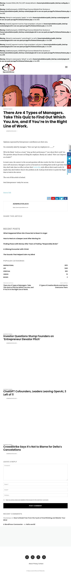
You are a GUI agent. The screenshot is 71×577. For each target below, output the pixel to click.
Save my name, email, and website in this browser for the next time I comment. (27, 500)
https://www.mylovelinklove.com (20, 207)
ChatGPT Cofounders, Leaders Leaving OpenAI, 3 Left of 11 (34, 393)
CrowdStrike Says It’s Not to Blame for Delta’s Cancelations (32, 448)
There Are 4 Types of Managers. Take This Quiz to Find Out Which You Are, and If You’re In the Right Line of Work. (18, 287)
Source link (7, 193)
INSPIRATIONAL (7, 109)
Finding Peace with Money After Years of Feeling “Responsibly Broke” (30, 244)
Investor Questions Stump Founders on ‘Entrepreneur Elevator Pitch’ (28, 337)
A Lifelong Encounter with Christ (16, 249)
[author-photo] (4, 343)
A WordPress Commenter (13, 524)
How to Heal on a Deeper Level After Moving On (22, 238)
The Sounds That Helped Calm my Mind (19, 254)
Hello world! (30, 524)
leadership (37, 167)
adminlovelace (11, 131)
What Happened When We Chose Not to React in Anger (25, 233)
